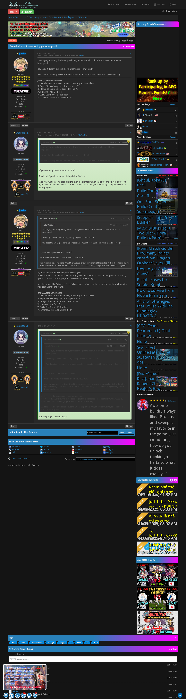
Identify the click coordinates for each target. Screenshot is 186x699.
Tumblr (44, 449)
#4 (131, 326)
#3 (131, 210)
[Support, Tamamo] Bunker (154, 220)
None (142, 341)
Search (145, 4)
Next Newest (29, 432)
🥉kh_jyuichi (147, 121)
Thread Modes (128, 47)
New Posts (131, 4)
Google (108, 452)
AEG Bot (15, 691)
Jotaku (80, 56)
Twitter (45, 446)
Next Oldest (16, 432)
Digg (106, 446)
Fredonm (146, 126)
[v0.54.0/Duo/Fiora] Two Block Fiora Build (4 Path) (154, 233)
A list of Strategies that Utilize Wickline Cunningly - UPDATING (155, 308)
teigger (51, 643)
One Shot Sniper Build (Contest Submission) (152, 206)
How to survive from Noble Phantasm (155, 293)
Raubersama (172, 401)
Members (159, 4)
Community (34, 17)
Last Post (12, 41)
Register (27, 12)
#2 (131, 133)
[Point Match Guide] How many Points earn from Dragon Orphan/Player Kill (155, 255)
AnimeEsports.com (17, 17)
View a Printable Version (20, 458)
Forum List (114, 4)
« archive (173, 649)
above (23, 643)
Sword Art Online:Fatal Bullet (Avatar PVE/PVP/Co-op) (155, 355)
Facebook (14, 446)
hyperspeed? (37, 643)
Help (172, 4)
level (79, 643)
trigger (63, 643)
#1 (131, 53)
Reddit (76, 446)
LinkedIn (45, 452)
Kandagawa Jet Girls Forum (76, 17)
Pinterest (77, 449)
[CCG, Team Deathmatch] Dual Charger (153, 330)
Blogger (108, 449)
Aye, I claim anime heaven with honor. (25, 687)
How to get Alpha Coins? (152, 271)
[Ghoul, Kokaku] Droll (151, 182)
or (87, 643)
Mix (75, 452)
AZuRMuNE (22, 132)
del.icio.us (14, 449)
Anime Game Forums (51, 17)
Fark (12, 452)
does (14, 643)
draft (96, 643)
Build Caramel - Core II (151, 193)
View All (24, 194)
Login (13, 12)
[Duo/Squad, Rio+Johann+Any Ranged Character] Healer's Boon (154, 381)
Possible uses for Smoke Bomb (152, 282)
